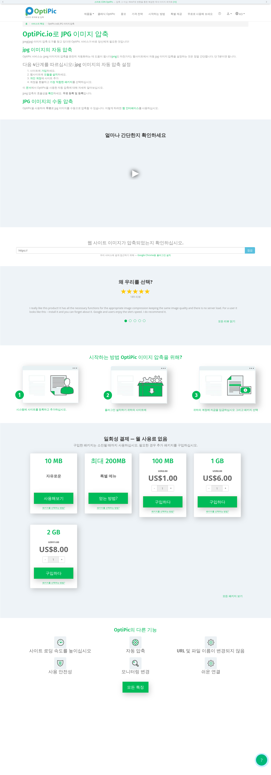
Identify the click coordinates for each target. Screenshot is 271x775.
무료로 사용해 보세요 (200, 14)
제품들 (89, 14)
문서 (28, 87)
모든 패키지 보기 (232, 596)
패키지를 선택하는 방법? (53, 507)
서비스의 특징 (37, 23)
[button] (4, 2)
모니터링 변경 (135, 665)
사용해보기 (54, 498)
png (114, 56)
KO (240, 14)
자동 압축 (135, 644)
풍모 (123, 14)
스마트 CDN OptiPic (103, 1)
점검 (250, 250)
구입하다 (163, 502)
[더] (175, 1)
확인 (50, 93)
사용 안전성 (60, 665)
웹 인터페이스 (130, 108)
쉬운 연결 (210, 665)
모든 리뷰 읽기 (226, 321)
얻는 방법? (108, 498)
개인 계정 (35, 78)
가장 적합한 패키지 (61, 82)
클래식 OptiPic (106, 14)
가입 (44, 70)
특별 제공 (176, 14)
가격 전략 (137, 14)
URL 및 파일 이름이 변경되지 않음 (211, 644)
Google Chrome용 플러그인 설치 (154, 255)
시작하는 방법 (156, 14)
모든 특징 (135, 687)
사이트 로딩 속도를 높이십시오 (60, 644)
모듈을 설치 (51, 74)
